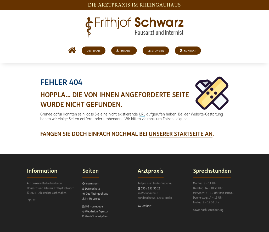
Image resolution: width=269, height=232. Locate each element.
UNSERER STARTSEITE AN (180, 133)
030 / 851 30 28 (150, 188)
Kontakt (188, 51)
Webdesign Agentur (96, 211)
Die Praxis (93, 51)
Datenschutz (92, 188)
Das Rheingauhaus (97, 193)
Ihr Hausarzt (92, 198)
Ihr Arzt (124, 51)
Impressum (92, 183)
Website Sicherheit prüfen (96, 216)
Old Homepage (94, 206)
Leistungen (156, 51)
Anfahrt (147, 206)
